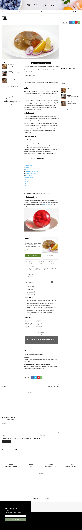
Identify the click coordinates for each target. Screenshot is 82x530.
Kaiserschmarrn (28, 175)
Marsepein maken (29, 177)
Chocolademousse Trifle (14, 72)
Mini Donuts (64, 85)
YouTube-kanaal (46, 204)
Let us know (34, 341)
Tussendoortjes (64, 83)
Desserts (4, 16)
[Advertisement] (30, 402)
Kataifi (26, 181)
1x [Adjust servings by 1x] (52, 282)
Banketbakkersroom (30, 183)
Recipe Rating (3, 419)
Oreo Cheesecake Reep (71, 466)
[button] (78, 12)
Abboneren (15, 519)
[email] (15, 516)
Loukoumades (28, 187)
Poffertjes (27, 169)
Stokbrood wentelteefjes (30, 173)
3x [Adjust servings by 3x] (56, 282)
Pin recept (50, 255)
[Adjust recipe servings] (43, 269)
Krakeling (10, 66)
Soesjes (27, 167)
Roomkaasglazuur (29, 190)
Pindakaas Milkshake (13, 86)
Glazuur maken (28, 165)
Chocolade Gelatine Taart (51, 466)
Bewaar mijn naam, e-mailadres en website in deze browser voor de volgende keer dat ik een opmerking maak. (22, 438)
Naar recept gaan (36, 63)
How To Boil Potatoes (53, 386)
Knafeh (26, 179)
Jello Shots (4, 386)
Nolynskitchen (12, 97)
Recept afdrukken (46, 63)
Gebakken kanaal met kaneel (31, 171)
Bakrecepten (11, 64)
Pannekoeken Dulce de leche (31, 185)
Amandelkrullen (12, 79)
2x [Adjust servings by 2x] (54, 282)
